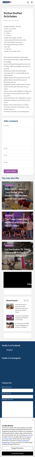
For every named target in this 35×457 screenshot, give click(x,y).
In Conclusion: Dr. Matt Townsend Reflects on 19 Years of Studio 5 (22, 325)
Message (7, 399)
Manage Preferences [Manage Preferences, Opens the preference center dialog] (17, 448)
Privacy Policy (8, 438)
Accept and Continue (17, 453)
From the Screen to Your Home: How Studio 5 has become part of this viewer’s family (21, 308)
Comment (6, 125)
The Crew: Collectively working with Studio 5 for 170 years (22, 317)
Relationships (9, 185)
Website (6, 162)
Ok (33, 420)
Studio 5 (10, 350)
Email (5, 155)
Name (6, 148)
